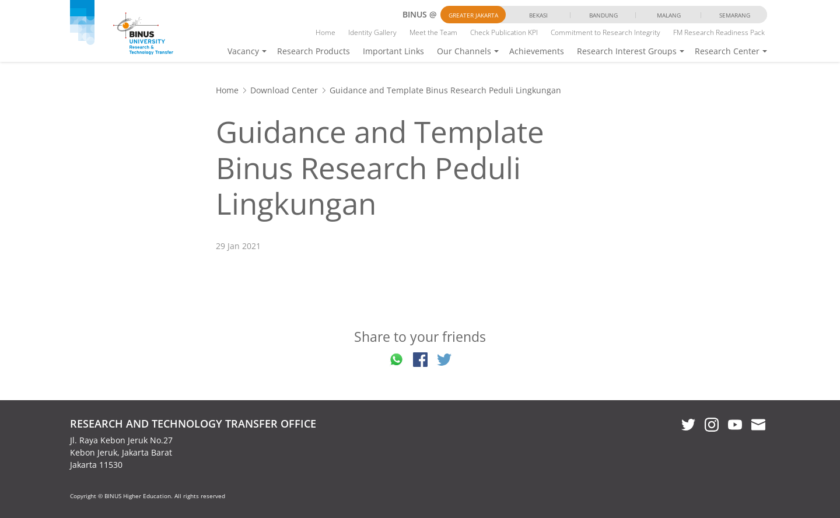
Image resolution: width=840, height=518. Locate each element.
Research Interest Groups (627, 51)
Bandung (603, 15)
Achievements (536, 51)
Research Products (313, 51)
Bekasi (538, 15)
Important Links (393, 51)
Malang (669, 15)
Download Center (284, 90)
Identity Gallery (372, 32)
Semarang (734, 15)
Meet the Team (433, 32)
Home (325, 32)
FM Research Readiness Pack (719, 32)
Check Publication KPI (504, 32)
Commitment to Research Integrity (605, 32)
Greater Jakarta (473, 15)
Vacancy (243, 51)
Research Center (727, 51)
